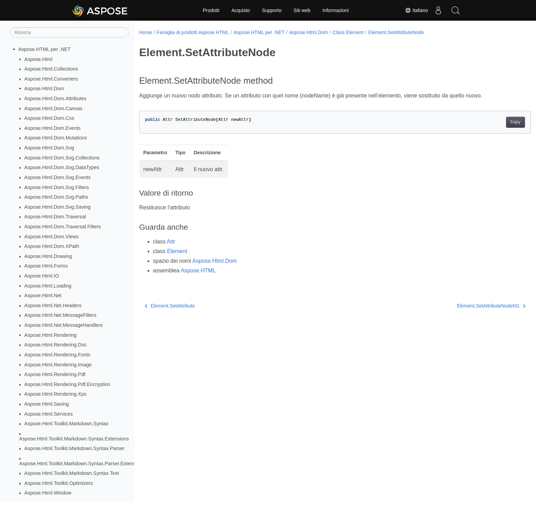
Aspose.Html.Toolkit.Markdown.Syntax (66, 423)
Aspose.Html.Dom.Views (51, 236)
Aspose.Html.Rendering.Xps (55, 394)
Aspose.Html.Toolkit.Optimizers (58, 483)
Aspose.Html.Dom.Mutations (55, 137)
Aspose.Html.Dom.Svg (49, 147)
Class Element (348, 32)
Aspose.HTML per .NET (44, 49)
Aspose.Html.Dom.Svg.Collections (62, 157)
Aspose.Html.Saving (46, 404)
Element (177, 251)
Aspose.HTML (198, 270)
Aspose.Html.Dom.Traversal (55, 216)
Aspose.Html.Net (43, 295)
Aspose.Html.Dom (44, 88)
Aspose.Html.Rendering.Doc (55, 344)
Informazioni (335, 10)
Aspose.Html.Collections (51, 69)
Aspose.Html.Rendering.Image (58, 364)
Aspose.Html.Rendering (50, 335)
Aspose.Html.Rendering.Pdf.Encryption (67, 384)
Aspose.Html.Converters (51, 79)
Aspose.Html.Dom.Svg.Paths (56, 197)
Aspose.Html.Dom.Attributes (55, 98)
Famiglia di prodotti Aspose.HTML (193, 32)
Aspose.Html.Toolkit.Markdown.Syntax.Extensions (74, 438)
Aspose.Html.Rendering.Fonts (57, 354)
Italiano (416, 10)
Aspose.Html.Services (48, 414)
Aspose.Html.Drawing (48, 256)
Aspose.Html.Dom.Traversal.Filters (62, 226)
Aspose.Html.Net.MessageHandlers (63, 325)
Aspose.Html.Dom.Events (52, 128)
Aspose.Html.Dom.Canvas (53, 108)
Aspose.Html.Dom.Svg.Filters (56, 187)
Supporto (271, 10)
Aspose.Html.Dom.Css (49, 118)
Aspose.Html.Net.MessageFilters (60, 315)
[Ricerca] (69, 32)
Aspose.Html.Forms (46, 266)
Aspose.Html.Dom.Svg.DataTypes (61, 167)
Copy (488, 122)
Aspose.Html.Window (48, 493)
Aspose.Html (38, 59)
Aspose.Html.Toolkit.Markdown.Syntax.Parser (74, 448)
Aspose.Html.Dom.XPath (51, 246)
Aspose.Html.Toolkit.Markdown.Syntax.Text (71, 473)
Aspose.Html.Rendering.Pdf (55, 374)
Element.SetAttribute (170, 306)
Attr (171, 241)
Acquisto (241, 10)
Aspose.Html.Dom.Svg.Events (57, 177)
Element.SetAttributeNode (396, 32)
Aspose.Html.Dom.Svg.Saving (57, 207)
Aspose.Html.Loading (48, 286)
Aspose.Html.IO (41, 276)
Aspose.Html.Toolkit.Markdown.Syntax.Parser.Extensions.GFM (88, 463)
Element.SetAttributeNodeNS (464, 306)
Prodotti (211, 10)
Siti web (301, 10)
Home (145, 32)
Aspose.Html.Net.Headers (53, 305)
